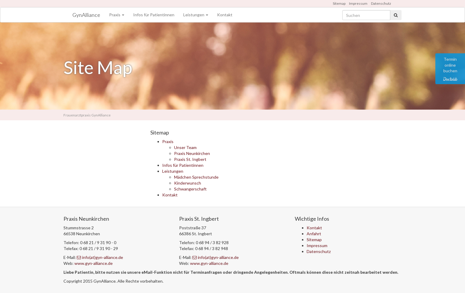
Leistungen (195, 14)
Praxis (116, 14)
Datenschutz (381, 3)
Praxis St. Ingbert (190, 159)
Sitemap (339, 3)
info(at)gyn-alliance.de (100, 257)
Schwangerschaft (190, 188)
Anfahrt (314, 233)
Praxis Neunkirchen (192, 153)
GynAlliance (86, 15)
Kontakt (224, 14)
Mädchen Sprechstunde (196, 177)
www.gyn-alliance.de (93, 263)
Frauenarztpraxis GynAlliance (87, 115)
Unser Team (185, 147)
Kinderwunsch (187, 182)
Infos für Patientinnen (153, 14)
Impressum (358, 3)
